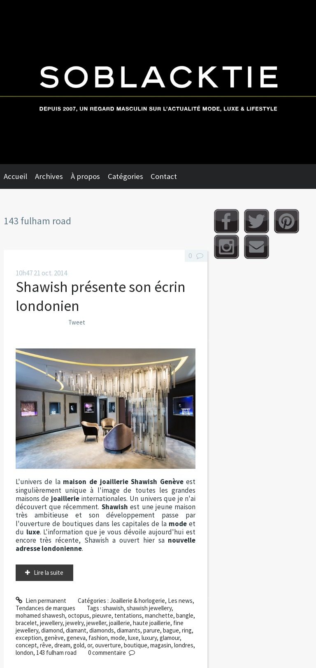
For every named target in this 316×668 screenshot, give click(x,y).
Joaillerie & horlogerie (137, 600)
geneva (76, 638)
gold (78, 645)
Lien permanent (41, 600)
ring (187, 630)
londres (183, 645)
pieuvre (102, 615)
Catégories (125, 176)
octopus (78, 615)
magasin (160, 645)
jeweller (96, 623)
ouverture (108, 645)
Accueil (15, 176)
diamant (76, 630)
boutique (135, 645)
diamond (52, 630)
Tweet (76, 322)
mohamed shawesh (40, 615)
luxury (149, 638)
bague (171, 630)
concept (26, 645)
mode (118, 638)
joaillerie (119, 623)
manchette (159, 615)
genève (54, 638)
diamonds (101, 630)
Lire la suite (48, 572)
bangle (184, 615)
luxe (133, 638)
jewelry (74, 623)
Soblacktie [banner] (158, 82)
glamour (170, 638)
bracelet (26, 623)
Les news (180, 600)
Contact (164, 176)
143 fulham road (56, 652)
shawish (113, 608)
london (24, 652)
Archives (49, 176)
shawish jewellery (149, 608)
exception (29, 638)
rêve (45, 645)
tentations (128, 615)
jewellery (51, 623)
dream (62, 645)
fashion (98, 638)
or (89, 645)
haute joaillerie (151, 623)
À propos (85, 176)
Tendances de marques (45, 608)
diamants (128, 630)
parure (151, 630)
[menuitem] (19, 176)
